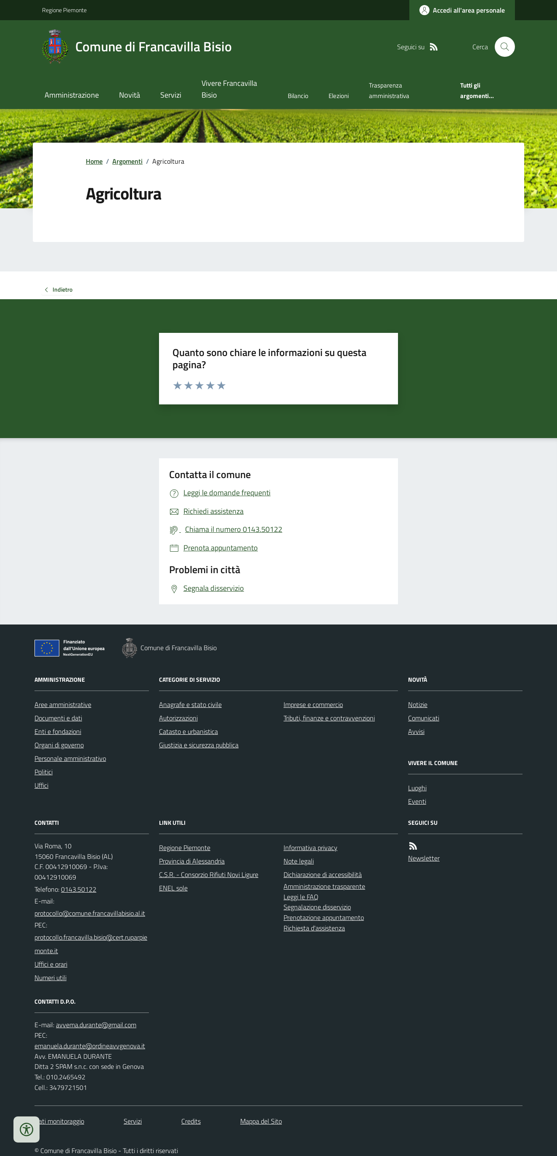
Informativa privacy (310, 847)
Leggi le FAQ (301, 897)
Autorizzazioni (178, 718)
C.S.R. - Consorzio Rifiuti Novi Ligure (208, 874)
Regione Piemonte (64, 9)
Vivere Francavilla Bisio (229, 89)
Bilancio (298, 96)
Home (94, 161)
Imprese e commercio (313, 704)
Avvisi (416, 731)
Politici (43, 772)
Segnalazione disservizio (317, 907)
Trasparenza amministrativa (389, 90)
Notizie (417, 704)
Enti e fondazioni (57, 731)
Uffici (41, 785)
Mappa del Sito (261, 1121)
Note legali (299, 861)
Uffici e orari (50, 964)
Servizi (170, 95)
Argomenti (127, 161)
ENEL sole (173, 888)
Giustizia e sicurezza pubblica (199, 745)
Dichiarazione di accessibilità (323, 874)
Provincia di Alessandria (192, 861)
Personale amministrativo (70, 758)
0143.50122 (78, 889)
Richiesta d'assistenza (314, 928)
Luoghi (417, 788)
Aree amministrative (62, 704)
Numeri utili (50, 978)
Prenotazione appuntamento (324, 917)
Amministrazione (72, 95)
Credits (191, 1121)
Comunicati (423, 718)
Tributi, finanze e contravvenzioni (329, 718)
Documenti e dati (58, 718)
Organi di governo (59, 745)
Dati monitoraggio (59, 1121)
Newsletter (424, 858)
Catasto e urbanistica (188, 731)
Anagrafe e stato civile (190, 704)
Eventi (417, 801)
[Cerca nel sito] (501, 47)
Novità (129, 95)
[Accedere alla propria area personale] (462, 10)
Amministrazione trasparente (324, 886)
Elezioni (339, 96)
